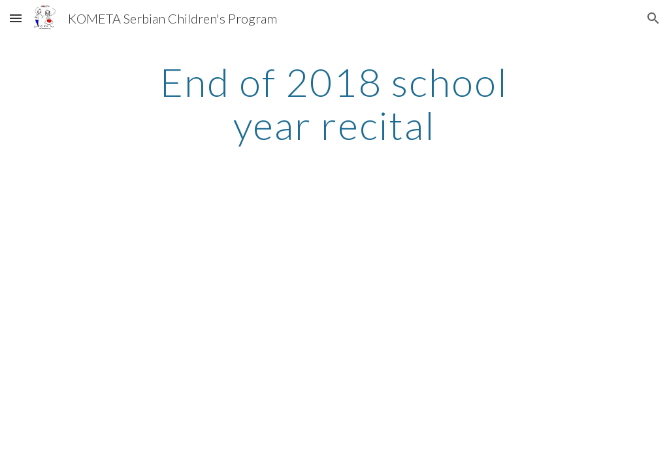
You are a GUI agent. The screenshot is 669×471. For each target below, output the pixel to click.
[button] (15, 18)
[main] (334, 103)
